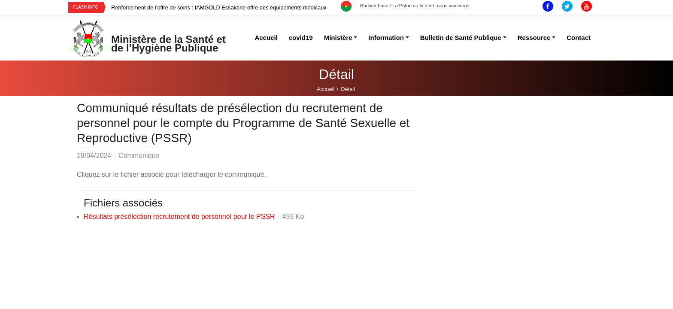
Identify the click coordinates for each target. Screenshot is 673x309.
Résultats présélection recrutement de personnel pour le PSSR (179, 216)
